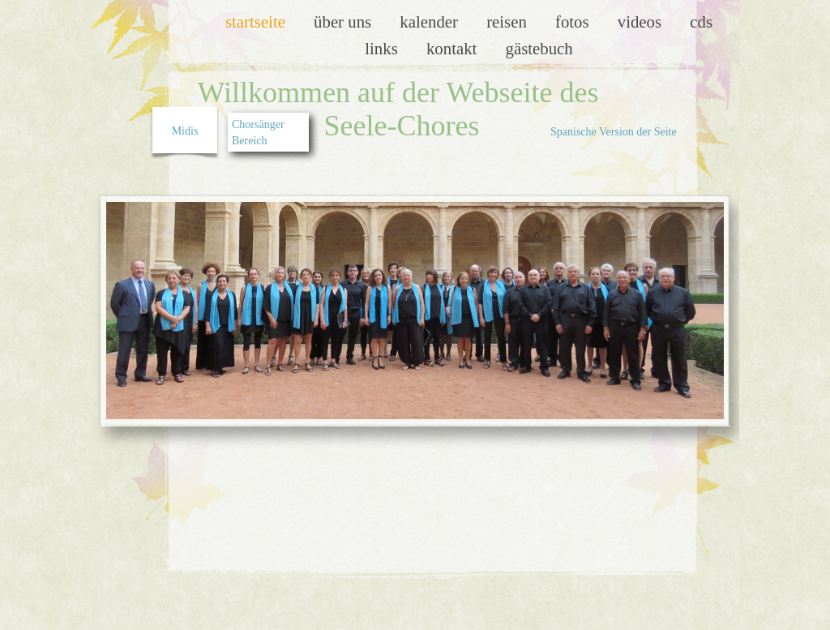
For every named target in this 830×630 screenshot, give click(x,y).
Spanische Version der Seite (613, 132)
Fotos (574, 21)
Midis (185, 131)
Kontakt (453, 48)
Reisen (508, 21)
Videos (642, 21)
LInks (383, 48)
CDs (701, 21)
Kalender (431, 21)
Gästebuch (539, 48)
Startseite (257, 21)
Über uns (344, 21)
